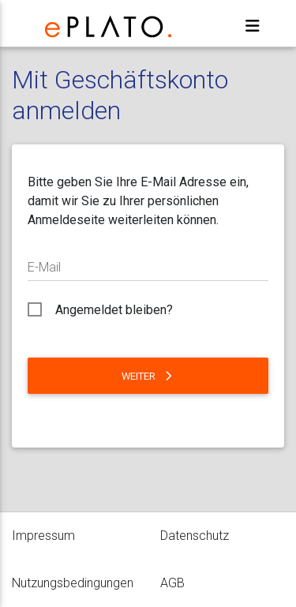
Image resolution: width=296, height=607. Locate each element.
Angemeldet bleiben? (114, 309)
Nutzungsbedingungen (72, 582)
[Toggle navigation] (252, 26)
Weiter (148, 376)
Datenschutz (194, 535)
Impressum (43, 535)
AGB (172, 582)
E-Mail (44, 267)
